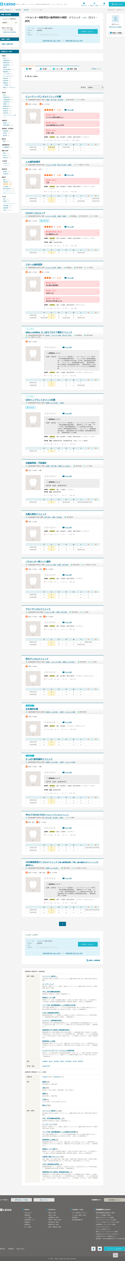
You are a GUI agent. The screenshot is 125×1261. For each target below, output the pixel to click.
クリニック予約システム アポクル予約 (107, 1222)
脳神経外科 (6, 106)
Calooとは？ (28, 1212)
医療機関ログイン (114, 1200)
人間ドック (6, 210)
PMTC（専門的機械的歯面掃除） (51, 991)
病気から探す (52, 1212)
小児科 (5, 163)
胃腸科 (5, 67)
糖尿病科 (5, 71)
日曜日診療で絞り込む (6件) (74, 41)
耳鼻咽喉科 (6, 147)
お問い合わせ (20, 1248)
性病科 (5, 135)
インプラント (7, 191)
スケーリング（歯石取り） (50, 976)
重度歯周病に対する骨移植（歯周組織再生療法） (56, 1030)
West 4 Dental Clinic (47, 814)
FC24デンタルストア (35, 213)
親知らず (44, 1105)
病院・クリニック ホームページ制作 (107, 1231)
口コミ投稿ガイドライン (79, 1212)
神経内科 (5, 78)
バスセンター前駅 (51, 164)
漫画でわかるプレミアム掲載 (104, 1217)
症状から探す (52, 1215)
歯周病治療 (56, 1077)
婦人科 (5, 155)
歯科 (4, 179)
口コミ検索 (28, 1217)
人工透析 (5, 85)
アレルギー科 (7, 76)
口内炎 (44, 1099)
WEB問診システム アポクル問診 (106, 1224)
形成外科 (5, 110)
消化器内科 (6, 65)
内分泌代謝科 (7, 69)
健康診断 (5, 208)
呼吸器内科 (6, 60)
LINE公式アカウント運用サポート (106, 1236)
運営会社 (2, 1248)
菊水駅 (48, 335)
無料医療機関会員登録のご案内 (105, 1212)
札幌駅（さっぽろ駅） (52, 402)
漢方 (4, 199)
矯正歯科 (5, 182)
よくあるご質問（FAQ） (79, 1215)
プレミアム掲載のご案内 (103, 1215)
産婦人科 (5, 157)
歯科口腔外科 (7, 188)
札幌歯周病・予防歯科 (36, 463)
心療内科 (5, 173)
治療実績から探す (53, 1217)
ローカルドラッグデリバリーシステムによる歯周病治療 (58, 1050)
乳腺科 (5, 104)
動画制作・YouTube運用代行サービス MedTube (110, 1238)
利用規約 (75, 1217)
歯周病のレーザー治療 (48, 997)
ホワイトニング (7, 193)
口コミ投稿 (28, 1227)
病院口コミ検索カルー (6, 10)
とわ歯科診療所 (33, 162)
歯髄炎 (62, 1061)
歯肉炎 (51, 1061)
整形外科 (5, 108)
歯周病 (75, 1061)
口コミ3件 (70, 278)
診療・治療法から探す (55, 1227)
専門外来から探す (53, 1222)
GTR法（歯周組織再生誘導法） (51, 1012)
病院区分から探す (53, 1224)
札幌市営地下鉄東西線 (9, 32)
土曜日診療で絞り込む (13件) (51, 41)
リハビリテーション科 (9, 115)
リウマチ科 (6, 74)
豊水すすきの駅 (61, 164)
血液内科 (5, 80)
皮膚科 (5, 123)
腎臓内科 (5, 83)
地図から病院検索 (94, 960)
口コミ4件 (70, 110)
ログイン (104, 5)
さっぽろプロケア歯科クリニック (49, 332)
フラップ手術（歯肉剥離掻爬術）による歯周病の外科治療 (58, 1005)
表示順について (96, 69)
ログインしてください (115, 27)
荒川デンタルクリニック (37, 659)
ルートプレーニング (48, 984)
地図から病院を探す (7, 44)
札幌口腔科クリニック (36, 514)
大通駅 (48, 99)
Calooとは (84, 5)
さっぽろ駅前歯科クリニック (39, 759)
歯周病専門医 (46, 1066)
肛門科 (5, 133)
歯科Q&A (27, 1224)
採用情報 (11, 1248)
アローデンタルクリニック (38, 609)
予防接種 (5, 205)
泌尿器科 (5, 131)
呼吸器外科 (6, 97)
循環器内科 (6, 62)
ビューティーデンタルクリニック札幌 (43, 96)
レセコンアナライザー (102, 1227)
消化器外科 (6, 101)
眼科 (4, 141)
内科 (4, 58)
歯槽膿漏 (44, 1061)
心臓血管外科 (7, 99)
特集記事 (27, 1222)
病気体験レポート (30, 1219)
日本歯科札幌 (32, 709)
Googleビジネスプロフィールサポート (107, 1234)
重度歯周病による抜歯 (48, 1041)
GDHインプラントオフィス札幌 (40, 400)
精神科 (5, 171)
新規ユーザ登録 (94, 5)
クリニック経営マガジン (103, 1229)
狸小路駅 (60, 99)
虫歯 (43, 1087)
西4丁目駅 (54, 99)
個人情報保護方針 (77, 1219)
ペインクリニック (8, 203)
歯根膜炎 (80, 1061)
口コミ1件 (70, 175)
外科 (4, 95)
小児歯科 (5, 186)
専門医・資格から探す (55, 1219)
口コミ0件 (68, 347)
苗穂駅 (64, 216)
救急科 (5, 201)
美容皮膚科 (6, 125)
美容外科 (5, 113)
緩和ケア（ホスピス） (9, 87)
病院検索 (18, 10)
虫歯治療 (44, 1077)
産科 (4, 153)
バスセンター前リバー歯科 (38, 561)
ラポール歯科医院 (34, 264)
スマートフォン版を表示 (114, 1249)
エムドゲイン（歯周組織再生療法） (52, 1020)
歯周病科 (26, 10)
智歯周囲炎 (68, 1061)
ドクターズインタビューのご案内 (106, 1219)
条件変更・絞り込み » (87, 31)
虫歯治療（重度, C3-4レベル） (51, 1156)
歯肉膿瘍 (56, 1061)
